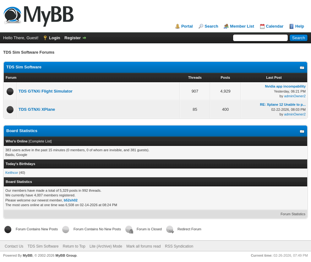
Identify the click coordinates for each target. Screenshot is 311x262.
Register (72, 37)
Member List (242, 26)
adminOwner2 (295, 96)
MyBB (27, 255)
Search (211, 26)
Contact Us (14, 246)
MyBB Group (65, 255)
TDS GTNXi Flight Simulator (46, 91)
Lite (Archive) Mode (106, 246)
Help (299, 26)
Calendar (275, 26)
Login (54, 37)
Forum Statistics (293, 214)
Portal (187, 26)
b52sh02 (71, 200)
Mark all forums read (143, 246)
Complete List (40, 141)
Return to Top (74, 246)
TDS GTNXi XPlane (37, 109)
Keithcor (11, 172)
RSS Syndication (179, 246)
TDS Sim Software (23, 67)
